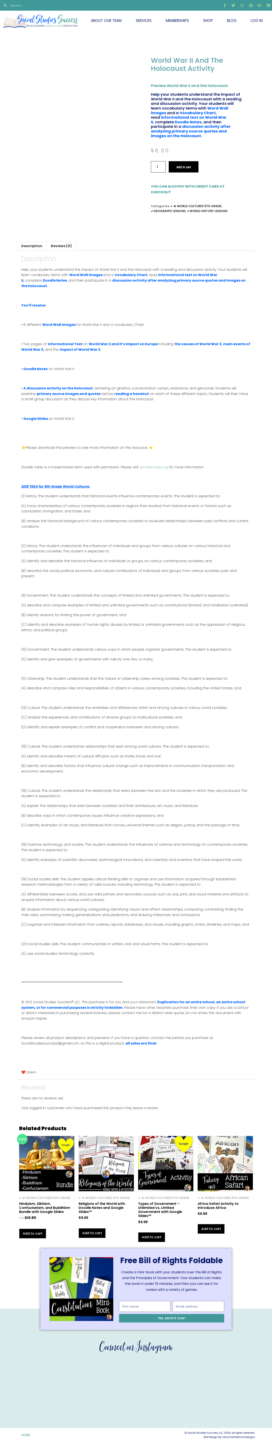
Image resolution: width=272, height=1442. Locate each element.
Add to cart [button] (32, 1233)
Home (25, 1435)
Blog (232, 20)
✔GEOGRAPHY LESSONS (168, 211)
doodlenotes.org (154, 467)
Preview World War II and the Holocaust (189, 85)
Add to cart (183, 167)
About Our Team (106, 20)
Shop (208, 20)
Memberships (177, 20)
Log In (257, 20)
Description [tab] (31, 246)
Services (144, 20)
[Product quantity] (158, 166)
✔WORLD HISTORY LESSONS (207, 211)
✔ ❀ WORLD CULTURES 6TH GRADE (195, 206)
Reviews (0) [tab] (61, 246)
